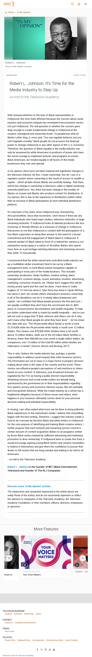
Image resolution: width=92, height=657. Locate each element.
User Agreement (38, 640)
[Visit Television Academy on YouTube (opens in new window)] (54, 649)
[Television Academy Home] (27, 4)
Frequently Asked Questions (25, 623)
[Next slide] (82, 558)
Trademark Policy (23, 640)
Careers (38, 614)
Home (9, 12)
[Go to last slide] (9, 558)
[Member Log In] (79, 4)
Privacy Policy (10, 640)
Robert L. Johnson (17, 466)
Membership (29, 614)
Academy (8, 614)
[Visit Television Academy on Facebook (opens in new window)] (37, 649)
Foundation (18, 614)
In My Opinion (23, 12)
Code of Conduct (71, 640)
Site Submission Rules (54, 640)
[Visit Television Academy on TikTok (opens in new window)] (50, 649)
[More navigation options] (86, 4)
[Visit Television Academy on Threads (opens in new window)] (45, 649)
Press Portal (9, 631)
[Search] (72, 4)
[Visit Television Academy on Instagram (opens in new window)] (41, 649)
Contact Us (9, 623)
